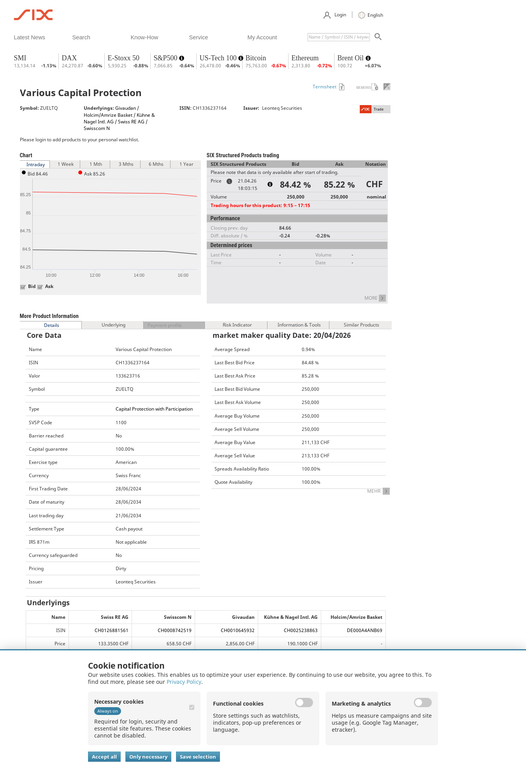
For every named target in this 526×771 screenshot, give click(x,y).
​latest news (30, 37)
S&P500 (166, 58)
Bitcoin (256, 58)
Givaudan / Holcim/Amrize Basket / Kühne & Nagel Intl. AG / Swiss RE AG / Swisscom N (119, 118)
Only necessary (148, 756)
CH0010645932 (238, 630)
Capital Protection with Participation (154, 409)
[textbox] (339, 37)
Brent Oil (352, 58)
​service (198, 37)
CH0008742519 (175, 630)
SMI (20, 58)
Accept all (104, 756)
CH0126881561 (111, 630)
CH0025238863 (301, 630)
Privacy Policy (184, 681)
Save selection (198, 756)
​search (81, 37)
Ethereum (305, 58)
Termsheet (324, 86)
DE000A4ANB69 (364, 630)
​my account (262, 37)
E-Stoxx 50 (124, 58)
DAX (69, 58)
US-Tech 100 (219, 58)
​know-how (144, 37)
